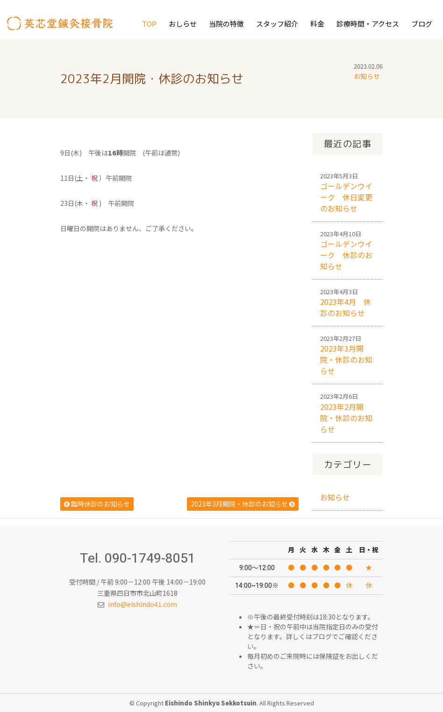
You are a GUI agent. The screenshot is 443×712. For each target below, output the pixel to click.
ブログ (421, 23)
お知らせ (367, 76)
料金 (317, 23)
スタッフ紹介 (277, 23)
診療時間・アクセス (367, 23)
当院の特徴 (226, 23)
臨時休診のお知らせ (97, 503)
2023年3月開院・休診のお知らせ (243, 503)
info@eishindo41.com (142, 604)
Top (149, 23)
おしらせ (183, 23)
